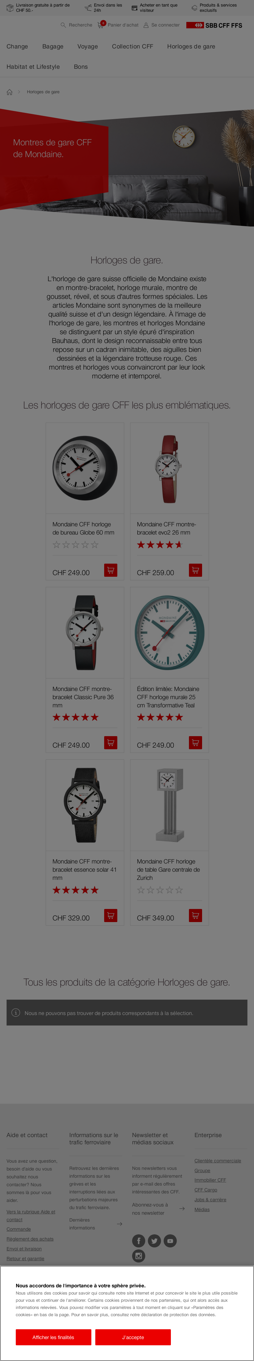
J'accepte (133, 1337)
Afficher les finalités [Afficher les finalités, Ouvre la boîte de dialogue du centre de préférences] (53, 1337)
